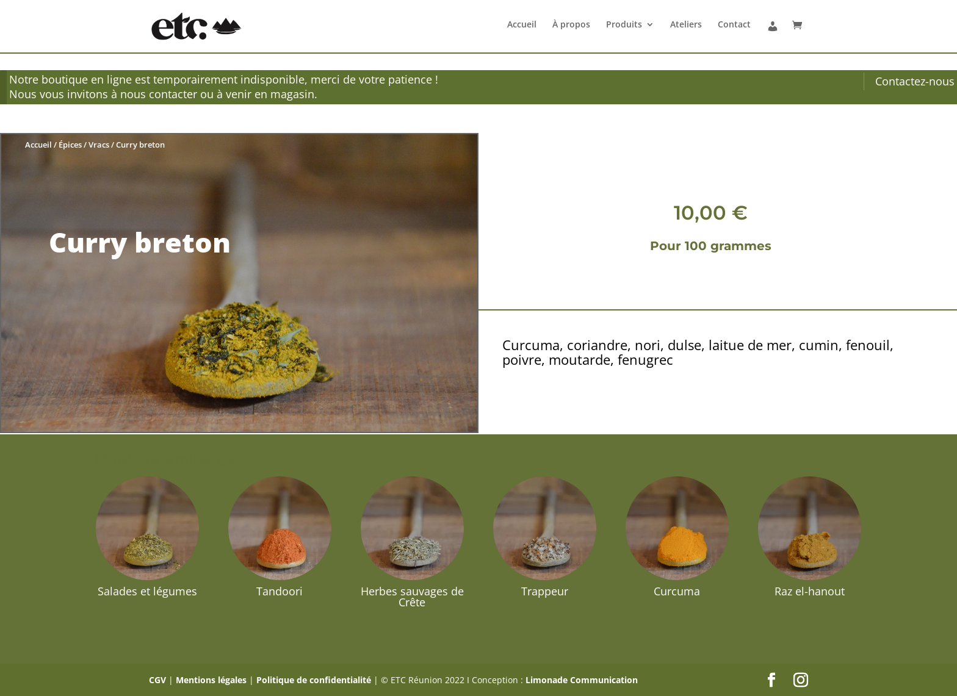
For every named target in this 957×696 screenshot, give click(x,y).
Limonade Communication (581, 680)
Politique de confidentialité (313, 680)
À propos (571, 25)
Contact (734, 25)
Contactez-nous (915, 81)
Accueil (521, 25)
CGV (157, 680)
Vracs (98, 144)
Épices (70, 144)
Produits (624, 25)
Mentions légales (211, 680)
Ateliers (686, 25)
